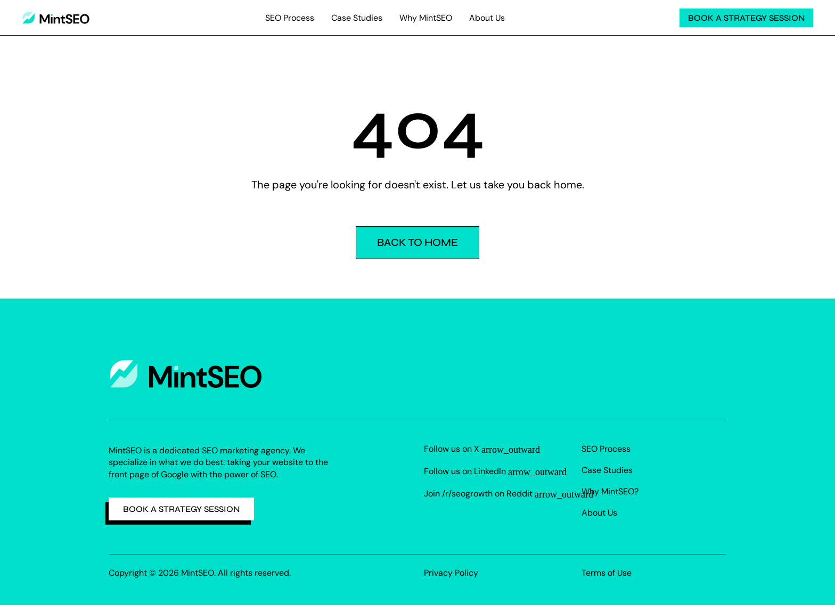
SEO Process (289, 17)
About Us (487, 17)
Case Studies (356, 17)
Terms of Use (607, 572)
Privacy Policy (451, 572)
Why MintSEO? (610, 491)
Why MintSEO (425, 17)
